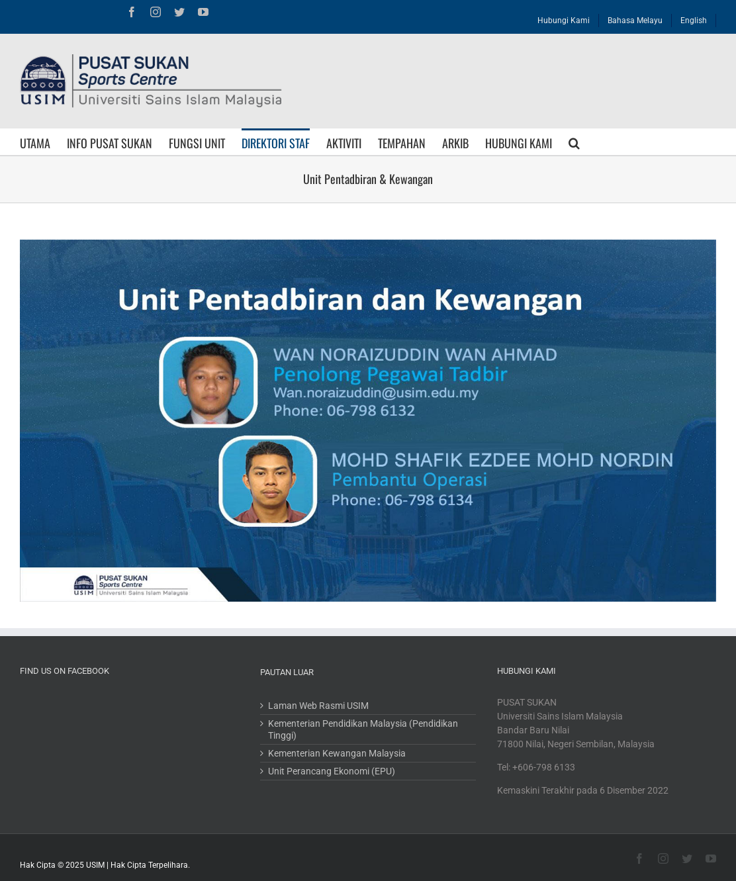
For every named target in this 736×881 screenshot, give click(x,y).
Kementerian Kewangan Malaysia (337, 753)
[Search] (574, 141)
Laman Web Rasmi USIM (318, 705)
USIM (95, 865)
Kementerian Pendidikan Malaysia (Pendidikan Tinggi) (363, 729)
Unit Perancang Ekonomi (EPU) (331, 771)
